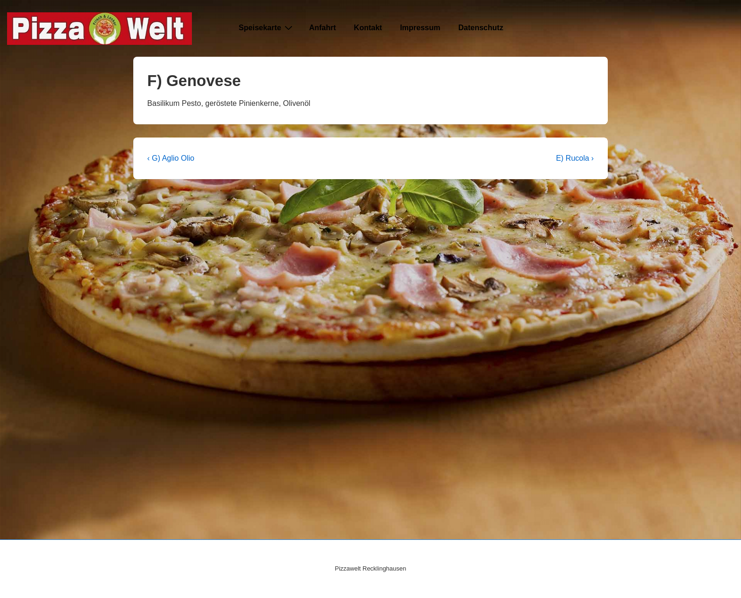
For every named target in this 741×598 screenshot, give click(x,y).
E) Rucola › (575, 158)
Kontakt (368, 28)
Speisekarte (267, 27)
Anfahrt (322, 28)
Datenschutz (480, 28)
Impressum (420, 28)
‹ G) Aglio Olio (171, 158)
